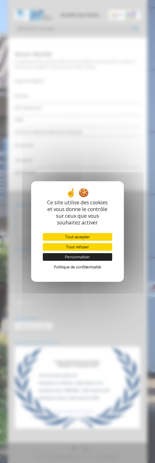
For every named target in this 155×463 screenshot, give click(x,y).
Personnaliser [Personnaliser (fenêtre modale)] (77, 257)
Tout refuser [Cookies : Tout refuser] (77, 247)
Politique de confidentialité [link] (77, 267)
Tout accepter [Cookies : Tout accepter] (77, 237)
